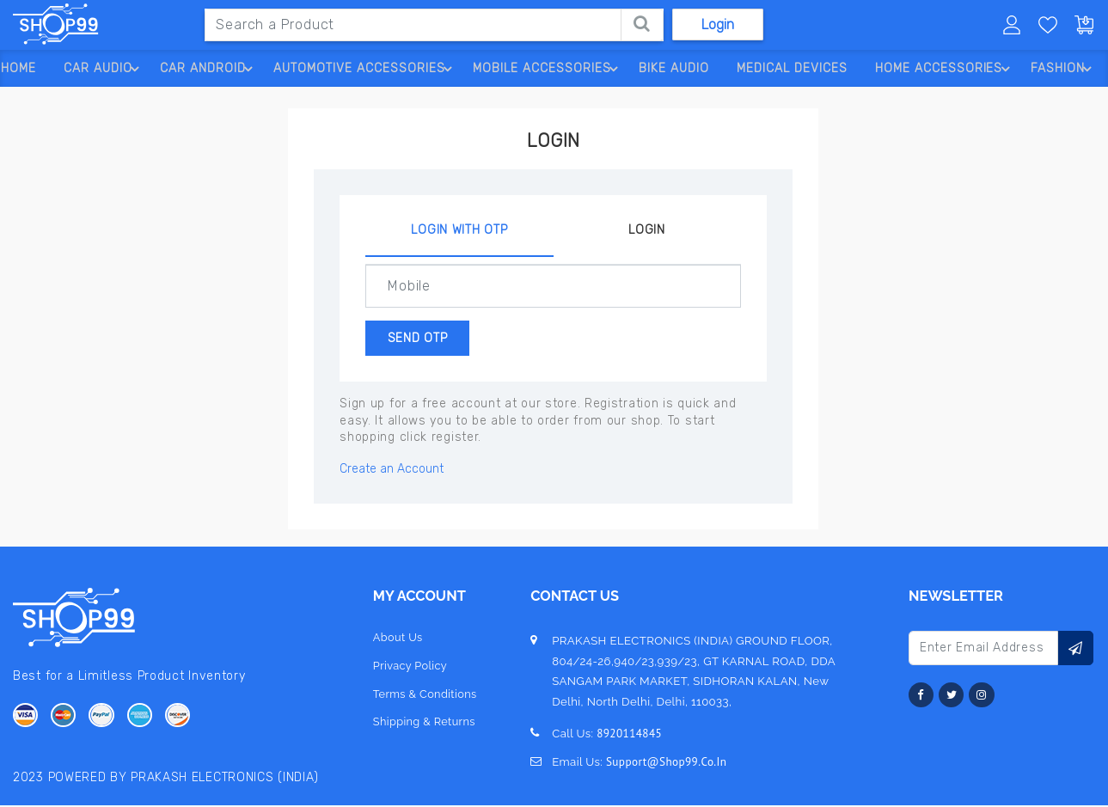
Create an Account (392, 471)
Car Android (206, 68)
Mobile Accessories (546, 68)
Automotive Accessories (363, 68)
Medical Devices (789, 68)
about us (397, 639)
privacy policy (409, 668)
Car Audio (101, 68)
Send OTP (426, 339)
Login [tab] (646, 230)
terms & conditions (425, 696)
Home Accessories (945, 68)
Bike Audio (670, 68)
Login (717, 24)
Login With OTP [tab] (459, 230)
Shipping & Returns (424, 724)
